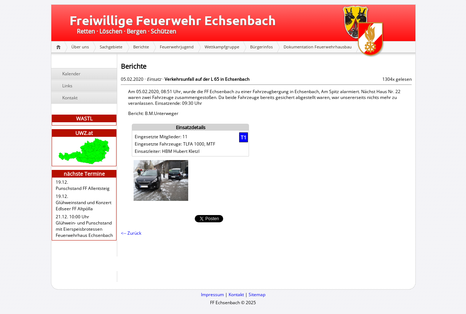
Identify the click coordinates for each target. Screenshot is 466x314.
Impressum (212, 294)
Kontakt (70, 98)
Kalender (71, 74)
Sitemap (257, 294)
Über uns (80, 46)
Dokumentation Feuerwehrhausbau (318, 46)
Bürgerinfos (261, 46)
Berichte (141, 46)
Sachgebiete (111, 46)
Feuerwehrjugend (177, 46)
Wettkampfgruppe (222, 46)
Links (67, 86)
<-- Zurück (131, 233)
